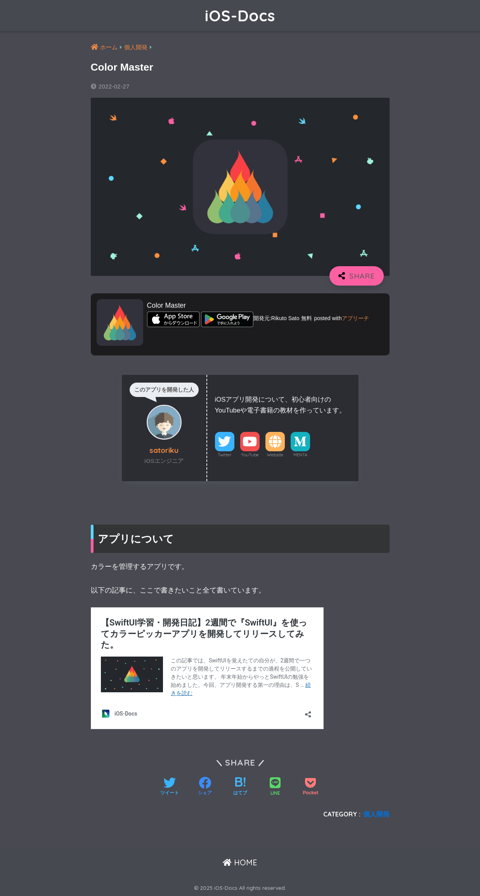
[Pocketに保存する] (310, 786)
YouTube (250, 455)
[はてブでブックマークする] (240, 786)
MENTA (300, 455)
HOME (240, 862)
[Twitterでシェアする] (169, 786)
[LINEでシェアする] (275, 787)
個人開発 (376, 814)
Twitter (225, 455)
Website (275, 455)
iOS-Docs (240, 15)
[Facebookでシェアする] (205, 786)
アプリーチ (355, 318)
